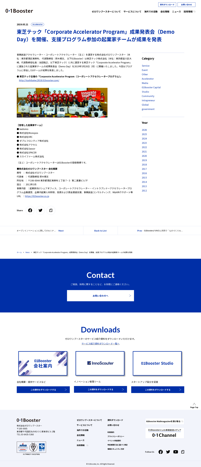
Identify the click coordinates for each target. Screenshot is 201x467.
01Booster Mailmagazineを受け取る (164, 421)
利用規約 (110, 432)
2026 (144, 129)
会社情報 (81, 435)
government (148, 109)
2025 (144, 134)
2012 (144, 190)
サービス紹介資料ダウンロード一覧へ (100, 343)
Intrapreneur (148, 100)
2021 (144, 151)
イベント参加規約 (114, 440)
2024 (144, 138)
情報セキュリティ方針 (115, 449)
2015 (144, 177)
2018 (144, 164)
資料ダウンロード (167, 4)
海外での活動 (82, 430)
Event (145, 70)
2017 (144, 168)
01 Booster (19, 11)
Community (148, 96)
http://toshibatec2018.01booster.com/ (39, 80)
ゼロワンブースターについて (89, 420)
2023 (144, 142)
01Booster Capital (151, 87)
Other (145, 74)
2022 (144, 147)
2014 (144, 181)
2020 (144, 155)
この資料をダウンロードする (43, 389)
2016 (144, 173)
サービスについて (84, 425)
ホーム (19, 252)
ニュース (80, 440)
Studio (145, 91)
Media (145, 83)
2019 (144, 160)
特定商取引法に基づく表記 (117, 445)
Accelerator (38, 24)
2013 (144, 186)
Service (145, 65)
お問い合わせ (186, 4)
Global (145, 104)
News (28, 252)
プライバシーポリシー (115, 436)
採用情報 (81, 445)
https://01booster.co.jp (37, 196)
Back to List (100, 230)
